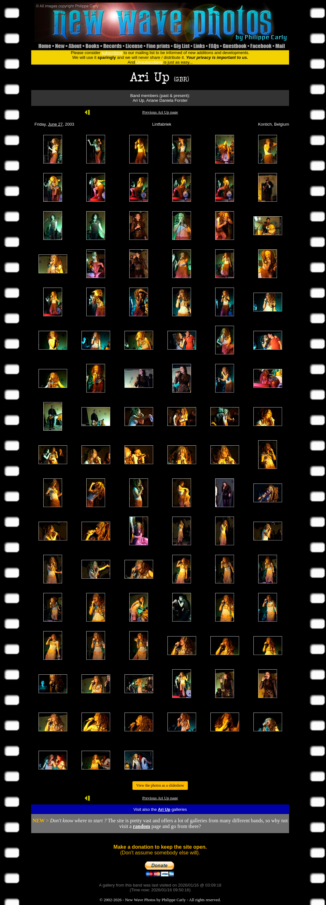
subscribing (112, 52)
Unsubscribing (149, 62)
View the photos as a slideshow (160, 785)
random (141, 826)
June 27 (55, 124)
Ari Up (164, 809)
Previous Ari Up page (160, 112)
